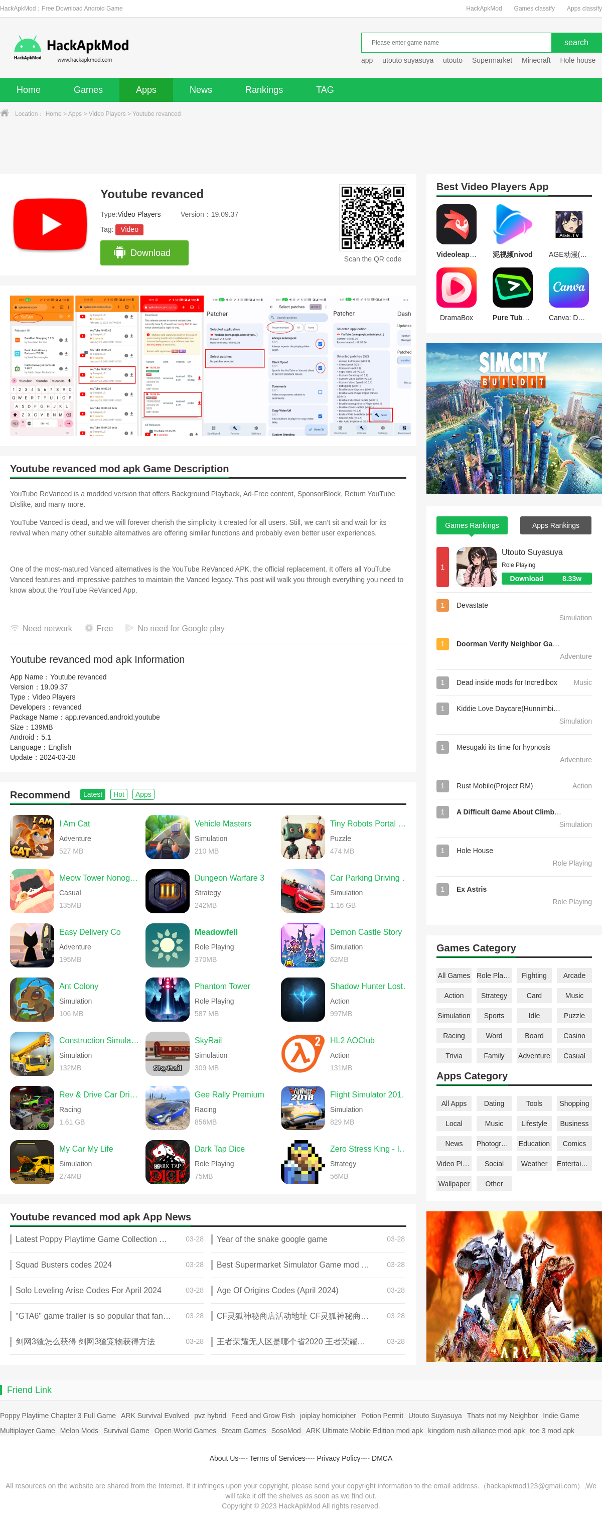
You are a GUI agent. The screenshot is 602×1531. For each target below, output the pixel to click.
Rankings (264, 90)
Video (129, 229)
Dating (494, 1103)
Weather (534, 1164)
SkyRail (208, 1040)
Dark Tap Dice (220, 1149)
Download (142, 252)
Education (534, 1144)
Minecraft (536, 60)
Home (29, 90)
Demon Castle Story (366, 932)
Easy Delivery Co (90, 932)
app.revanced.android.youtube (112, 717)
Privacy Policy (338, 1458)
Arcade (574, 975)
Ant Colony (78, 986)
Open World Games (185, 1431)
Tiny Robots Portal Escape (370, 823)
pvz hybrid (210, 1416)
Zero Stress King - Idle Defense (370, 1149)
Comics (574, 1144)
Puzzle (574, 1016)
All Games (454, 975)
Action (454, 996)
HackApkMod (484, 8)
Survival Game (126, 1431)
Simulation (453, 1016)
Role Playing (494, 975)
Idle (534, 1016)
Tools (534, 1103)
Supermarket (492, 60)
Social (494, 1164)
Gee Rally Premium (229, 1094)
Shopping (574, 1103)
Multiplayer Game (27, 1431)
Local (453, 1124)
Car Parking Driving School (370, 878)
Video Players (107, 113)
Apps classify (584, 8)
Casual (574, 1056)
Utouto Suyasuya (532, 552)
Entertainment (574, 1164)
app (367, 60)
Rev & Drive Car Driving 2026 (99, 1094)
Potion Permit (382, 1416)
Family (494, 1056)
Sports (494, 1016)
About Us (224, 1458)
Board (534, 1036)
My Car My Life (86, 1149)
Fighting (534, 975)
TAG (325, 90)
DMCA (382, 1458)
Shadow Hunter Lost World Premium (370, 986)
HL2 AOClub (352, 1040)
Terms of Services (278, 1458)
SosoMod (286, 1431)
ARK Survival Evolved (155, 1416)
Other (494, 1184)
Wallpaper (454, 1184)
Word (494, 1036)
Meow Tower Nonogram (99, 878)
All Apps (454, 1103)
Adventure (534, 1056)
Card (534, 996)
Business (574, 1124)
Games (88, 90)
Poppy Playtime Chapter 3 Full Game (58, 1416)
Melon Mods (79, 1431)
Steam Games (243, 1431)
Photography (494, 1144)
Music (574, 996)
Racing (454, 1036)
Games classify (534, 8)
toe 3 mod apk (552, 1431)
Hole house (578, 60)
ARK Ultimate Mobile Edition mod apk (364, 1431)
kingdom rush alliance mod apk (476, 1431)
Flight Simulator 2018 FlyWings (370, 1094)
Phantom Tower (222, 986)
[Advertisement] (301, 146)
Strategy (494, 996)
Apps (146, 90)
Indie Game (561, 1416)
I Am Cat (74, 823)
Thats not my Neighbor (502, 1416)
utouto (453, 60)
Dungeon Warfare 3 (229, 878)
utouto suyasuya (407, 60)
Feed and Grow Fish (263, 1416)
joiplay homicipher (328, 1416)
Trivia (454, 1056)
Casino (574, 1036)
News (201, 90)
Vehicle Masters (223, 823)
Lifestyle (534, 1124)
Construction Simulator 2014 (99, 1040)
